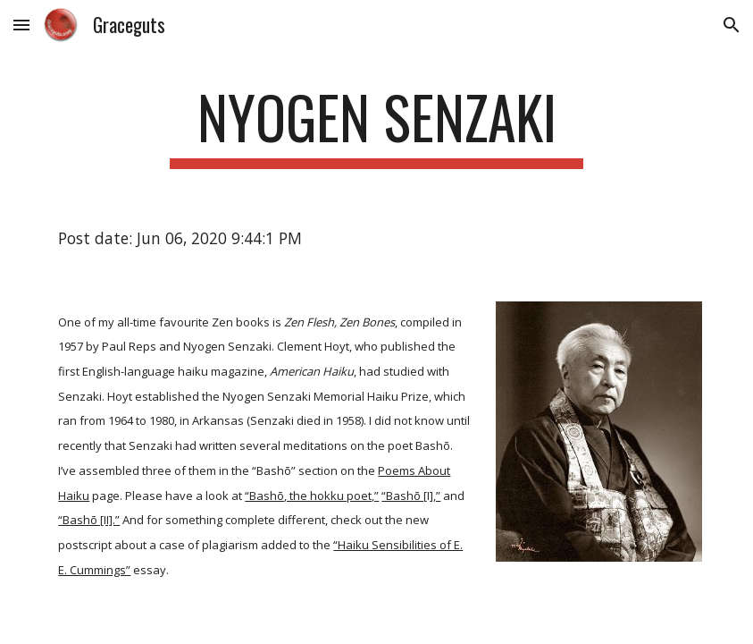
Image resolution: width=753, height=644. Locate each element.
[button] (21, 24)
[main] (376, 125)
